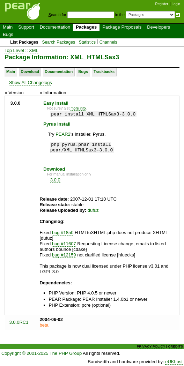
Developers (158, 27)
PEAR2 (63, 134)
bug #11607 (64, 243)
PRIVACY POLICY (151, 346)
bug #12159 (64, 254)
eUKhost (174, 361)
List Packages (24, 42)
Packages (86, 27)
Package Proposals (121, 27)
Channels (108, 42)
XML (33, 50)
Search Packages (58, 42)
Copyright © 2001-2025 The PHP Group (41, 353)
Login (176, 4)
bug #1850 (62, 232)
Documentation (55, 27)
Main (8, 27)
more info (78, 108)
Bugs (8, 34)
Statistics (87, 42)
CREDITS (175, 346)
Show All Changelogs (30, 82)
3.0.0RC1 (19, 322)
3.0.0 (55, 179)
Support (26, 27)
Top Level (14, 50)
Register (161, 4)
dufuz (93, 210)
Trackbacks (104, 71)
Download (30, 71)
